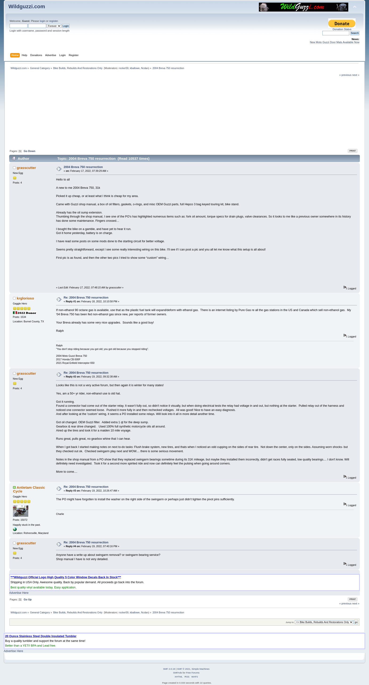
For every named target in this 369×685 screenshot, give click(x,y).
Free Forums (192, 672)
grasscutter (26, 168)
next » (356, 75)
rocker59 (123, 68)
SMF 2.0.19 (169, 669)
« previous (345, 75)
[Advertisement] (184, 112)
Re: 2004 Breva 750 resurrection (86, 297)
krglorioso (25, 298)
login (42, 21)
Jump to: (290, 622)
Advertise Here (18, 593)
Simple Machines (200, 669)
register (53, 21)
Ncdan (144, 68)
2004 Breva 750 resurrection (83, 167)
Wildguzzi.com (26, 6)
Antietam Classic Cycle (29, 489)
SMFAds (177, 672)
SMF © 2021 (183, 669)
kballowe (135, 68)
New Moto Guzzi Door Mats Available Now (335, 42)
